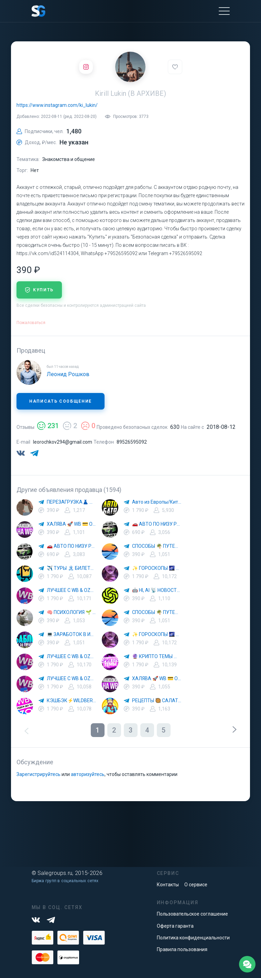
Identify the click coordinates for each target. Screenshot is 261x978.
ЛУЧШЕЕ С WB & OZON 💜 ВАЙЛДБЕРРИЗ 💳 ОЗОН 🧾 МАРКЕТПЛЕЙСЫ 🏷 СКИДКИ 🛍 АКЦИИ (71, 590)
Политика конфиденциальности (193, 937)
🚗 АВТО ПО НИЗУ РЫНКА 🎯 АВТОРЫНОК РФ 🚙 (157, 524)
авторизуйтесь (88, 774)
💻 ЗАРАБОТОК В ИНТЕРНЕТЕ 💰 (71, 634)
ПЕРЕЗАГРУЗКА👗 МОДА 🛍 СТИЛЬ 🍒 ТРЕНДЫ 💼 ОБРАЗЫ (71, 502)
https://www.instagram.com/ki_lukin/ (57, 105)
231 (48, 426)
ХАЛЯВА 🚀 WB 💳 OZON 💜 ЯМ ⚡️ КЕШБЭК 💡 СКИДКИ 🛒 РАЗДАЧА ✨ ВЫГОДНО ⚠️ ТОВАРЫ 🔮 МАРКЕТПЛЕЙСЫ (71, 524)
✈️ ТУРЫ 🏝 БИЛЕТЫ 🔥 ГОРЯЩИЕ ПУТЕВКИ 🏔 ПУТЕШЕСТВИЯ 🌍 (71, 568)
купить (39, 290)
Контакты (168, 884)
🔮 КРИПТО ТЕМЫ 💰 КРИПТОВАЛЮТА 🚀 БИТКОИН (157, 656)
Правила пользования (182, 949)
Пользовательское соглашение (192, 914)
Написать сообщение (60, 401)
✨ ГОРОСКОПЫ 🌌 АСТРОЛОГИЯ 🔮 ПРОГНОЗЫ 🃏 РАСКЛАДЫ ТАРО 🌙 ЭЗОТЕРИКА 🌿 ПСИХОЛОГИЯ (157, 568)
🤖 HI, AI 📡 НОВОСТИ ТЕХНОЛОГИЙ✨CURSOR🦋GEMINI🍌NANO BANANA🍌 (157, 590)
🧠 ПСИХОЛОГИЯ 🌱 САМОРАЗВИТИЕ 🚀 (71, 612)
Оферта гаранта (175, 926)
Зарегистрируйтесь (39, 774)
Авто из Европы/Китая (157, 502)
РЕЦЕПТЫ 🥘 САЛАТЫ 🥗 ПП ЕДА (157, 700)
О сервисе (195, 884)
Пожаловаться (31, 322)
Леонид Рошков (68, 374)
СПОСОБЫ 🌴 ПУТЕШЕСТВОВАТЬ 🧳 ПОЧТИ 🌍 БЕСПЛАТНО (157, 546)
